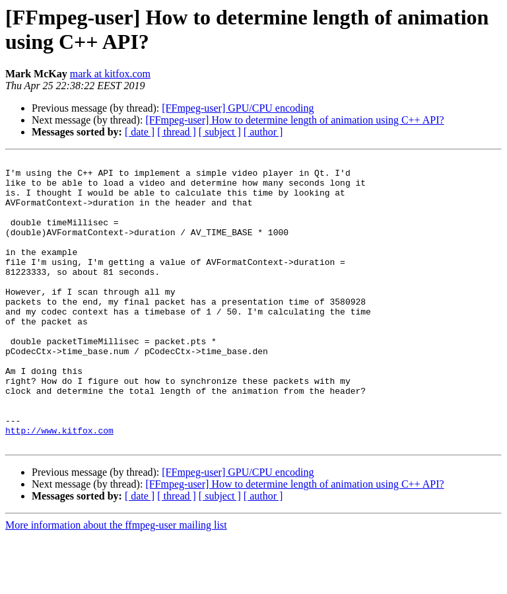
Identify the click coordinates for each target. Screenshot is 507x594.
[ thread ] (176, 131)
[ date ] (139, 131)
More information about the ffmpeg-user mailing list (116, 582)
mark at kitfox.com (110, 73)
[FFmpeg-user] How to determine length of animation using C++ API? (294, 120)
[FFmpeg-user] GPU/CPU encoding (238, 108)
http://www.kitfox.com (59, 486)
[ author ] (263, 131)
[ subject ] (220, 131)
